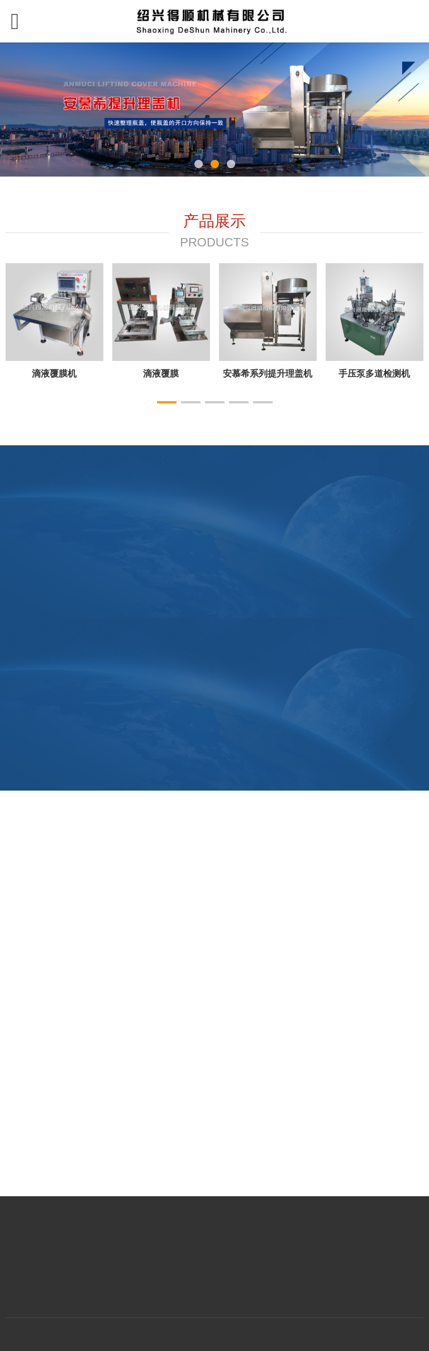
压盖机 (54, 373)
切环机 (160, 373)
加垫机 (374, 373)
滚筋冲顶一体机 (267, 373)
